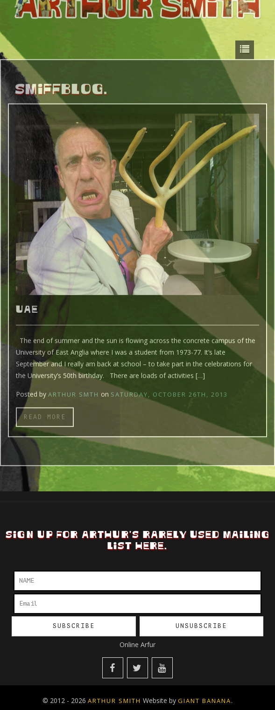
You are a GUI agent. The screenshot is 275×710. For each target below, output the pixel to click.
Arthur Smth (73, 391)
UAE (27, 306)
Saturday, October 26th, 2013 (169, 391)
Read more (45, 413)
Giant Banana (204, 700)
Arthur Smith (114, 700)
